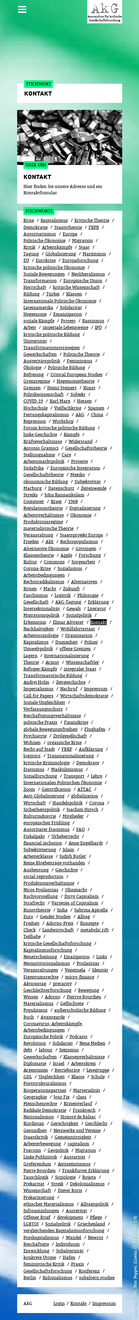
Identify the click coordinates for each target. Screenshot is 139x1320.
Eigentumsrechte (40, 977)
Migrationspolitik (41, 615)
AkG (80, 415)
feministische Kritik (43, 1264)
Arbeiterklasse (38, 856)
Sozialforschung (40, 776)
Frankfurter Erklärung (85, 1170)
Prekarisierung (38, 1197)
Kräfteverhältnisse (42, 441)
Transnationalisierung (70, 756)
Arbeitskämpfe (57, 247)
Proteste (79, 461)
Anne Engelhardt (86, 843)
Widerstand (80, 441)
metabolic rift (95, 930)
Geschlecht (96, 1123)
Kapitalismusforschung (47, 950)
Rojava (89, 1177)
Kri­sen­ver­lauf (78, 1104)
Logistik (63, 595)
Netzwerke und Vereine (77, 1130)
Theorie (31, 662)
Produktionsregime (43, 522)
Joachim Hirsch (82, 809)
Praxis (77, 1264)
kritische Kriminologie (46, 763)
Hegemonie (35, 314)
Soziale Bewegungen (44, 274)
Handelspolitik (68, 803)
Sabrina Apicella (91, 910)
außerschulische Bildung (80, 1010)
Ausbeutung (36, 870)
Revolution (34, 1043)
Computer (33, 501)
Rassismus (93, 321)
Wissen (30, 997)
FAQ (80, 829)
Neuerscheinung (40, 957)
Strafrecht (34, 903)
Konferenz (89, 1271)
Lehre (96, 776)
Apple (66, 555)
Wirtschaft (34, 803)
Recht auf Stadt (39, 749)
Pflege (96, 1217)
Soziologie (65, 1177)
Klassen (74, 294)
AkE (50, 542)
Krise (28, 220)
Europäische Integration (75, 468)
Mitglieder (73, 816)
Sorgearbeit (83, 562)
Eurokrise (46, 260)
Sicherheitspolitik (41, 809)
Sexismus (69, 1050)
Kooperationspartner (45, 1090)
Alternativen (84, 582)
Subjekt (77, 394)
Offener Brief (36, 1217)
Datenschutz (61, 488)
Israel (58, 1063)
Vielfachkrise (67, 408)
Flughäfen (94, 729)
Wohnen (32, 742)
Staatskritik (35, 1137)
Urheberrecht (65, 836)
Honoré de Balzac (78, 1117)
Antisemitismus (74, 1164)
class (81, 1097)
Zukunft (71, 589)
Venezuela (75, 970)
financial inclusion (42, 843)
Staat (84, 247)
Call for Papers (38, 696)
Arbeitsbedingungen (44, 575)
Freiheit (31, 923)
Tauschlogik (35, 1177)
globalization (84, 796)
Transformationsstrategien (51, 348)
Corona (96, 803)
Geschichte (66, 870)
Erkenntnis (34, 622)
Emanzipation (67, 314)
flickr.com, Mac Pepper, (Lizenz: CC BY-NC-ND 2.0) (135, 1262)
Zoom (29, 789)
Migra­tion (85, 1150)
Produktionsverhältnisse (48, 883)
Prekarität (33, 1184)
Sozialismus (69, 568)
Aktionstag (34, 984)
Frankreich (84, 1110)
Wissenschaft (37, 1190)
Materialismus (38, 1003)
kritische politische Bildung (51, 334)
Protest (68, 321)
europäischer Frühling (46, 823)
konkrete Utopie (39, 1257)
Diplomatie (34, 1063)
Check (29, 930)
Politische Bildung (66, 367)
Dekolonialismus (87, 1184)
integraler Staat (80, 669)
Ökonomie (80, 515)
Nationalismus (38, 1117)
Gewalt (74, 609)
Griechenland (91, 1224)
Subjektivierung (39, 850)
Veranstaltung (38, 535)
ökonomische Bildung (45, 482)
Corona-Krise (37, 568)
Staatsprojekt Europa (81, 535)
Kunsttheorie (36, 910)
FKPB (94, 227)
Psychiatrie (35, 736)
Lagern (30, 656)
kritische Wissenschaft (76, 287)
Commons (54, 562)
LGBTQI (31, 1224)
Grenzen (32, 388)
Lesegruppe (97, 1070)
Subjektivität (88, 482)
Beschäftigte (36, 1244)
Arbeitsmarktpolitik (43, 461)
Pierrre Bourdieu (84, 997)
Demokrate (87, 763)
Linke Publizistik (40, 1157)
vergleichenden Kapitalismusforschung (63, 1230)
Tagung (31, 254)
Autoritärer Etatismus (46, 829)
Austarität (74, 1157)
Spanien (96, 408)
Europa (70, 234)
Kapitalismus (54, 220)
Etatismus (33, 769)
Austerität (76, 1211)
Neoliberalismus (88, 274)
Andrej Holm (36, 682)
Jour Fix (62, 1097)
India (62, 910)
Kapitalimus (36, 642)
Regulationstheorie (43, 508)
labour (46, 1050)
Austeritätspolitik (41, 361)
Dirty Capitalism (81, 896)
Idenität (100, 970)
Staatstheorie (68, 227)
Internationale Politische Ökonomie (59, 301)
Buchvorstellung (40, 896)
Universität (35, 341)
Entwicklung (36, 1251)
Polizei (91, 642)
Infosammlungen (41, 1211)
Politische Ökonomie (44, 240)
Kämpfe (71, 434)
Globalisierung (61, 254)
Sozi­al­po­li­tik (79, 615)
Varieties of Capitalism (74, 903)
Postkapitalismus (41, 1237)
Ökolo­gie (32, 367)
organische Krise (64, 742)
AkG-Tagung (68, 602)
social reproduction (43, 876)
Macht (49, 589)
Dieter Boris (70, 1190)
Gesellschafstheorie (43, 475)
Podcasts (79, 1037)
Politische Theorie (81, 354)
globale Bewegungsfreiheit (50, 729)
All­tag (83, 917)
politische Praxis (40, 722)
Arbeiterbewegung (42, 1144)
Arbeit (29, 327)
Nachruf (68, 689)
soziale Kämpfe (38, 321)
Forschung (90, 555)
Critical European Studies (76, 374)
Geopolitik (58, 1150)
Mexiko (77, 475)
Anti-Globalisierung (43, 796)
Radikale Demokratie (44, 1110)
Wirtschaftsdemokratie (84, 696)
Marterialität (86, 1090)
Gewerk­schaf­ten (40, 1057)
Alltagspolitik (95, 1204)
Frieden (31, 542)
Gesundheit (35, 1130)
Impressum (95, 689)
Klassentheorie (38, 555)
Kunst (89, 388)
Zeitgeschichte (70, 682)
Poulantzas (88, 963)
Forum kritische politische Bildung (59, 428)
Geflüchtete (72, 1003)
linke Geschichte (40, 434)
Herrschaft (34, 287)
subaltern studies (97, 1278)
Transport (74, 776)
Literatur (97, 609)
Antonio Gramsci (40, 448)
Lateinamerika (38, 307)
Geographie (35, 1097)
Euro (28, 917)
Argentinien (35, 1070)
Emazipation (77, 957)
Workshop (63, 421)
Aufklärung (91, 749)
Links (101, 957)
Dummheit (66, 642)
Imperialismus (38, 689)
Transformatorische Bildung (52, 675)
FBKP (67, 749)
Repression (34, 421)
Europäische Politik (43, 1037)
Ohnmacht (76, 890)
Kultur (30, 562)
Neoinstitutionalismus (46, 963)
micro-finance (79, 977)
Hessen (84, 401)
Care (66, 455)
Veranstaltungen (40, 970)
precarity (62, 984)
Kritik (29, 247)
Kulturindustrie (39, 816)
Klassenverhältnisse (84, 1057)
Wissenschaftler (82, 662)
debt (27, 1050)
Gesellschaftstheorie (86, 448)
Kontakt (98, 622)
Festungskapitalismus (46, 415)
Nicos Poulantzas (40, 890)
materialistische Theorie (48, 528)
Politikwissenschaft (43, 394)
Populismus (35, 1010)
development (70, 1217)
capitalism (78, 1144)
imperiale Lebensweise (65, 327)
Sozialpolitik (58, 1224)
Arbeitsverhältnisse (43, 515)
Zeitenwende (93, 488)
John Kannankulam (64, 495)
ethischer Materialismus (48, 1204)
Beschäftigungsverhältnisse (52, 716)
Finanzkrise (76, 722)
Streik (57, 1184)
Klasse (77, 1077)
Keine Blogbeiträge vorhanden (54, 863)
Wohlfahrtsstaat (78, 629)
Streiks (30, 495)
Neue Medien (92, 1043)
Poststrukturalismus (45, 1083)
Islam (68, 850)
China (97, 415)
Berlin (29, 1278)
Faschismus (35, 595)
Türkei (53, 294)
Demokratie (35, 227)
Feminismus (79, 361)
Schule (98, 1077)
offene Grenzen (75, 649)
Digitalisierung (84, 508)
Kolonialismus (57, 1278)
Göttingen (86, 549)
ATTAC (84, 789)
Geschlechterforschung (47, 990)
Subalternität (70, 1251)
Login (59, 1303)
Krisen (30, 589)
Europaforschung (80, 260)
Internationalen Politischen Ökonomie (62, 783)
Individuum (68, 1244)
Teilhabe (32, 936)
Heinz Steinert (62, 388)
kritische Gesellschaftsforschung (57, 943)
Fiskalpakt (34, 836)
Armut (52, 662)
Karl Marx (60, 401)
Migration (82, 240)
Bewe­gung (88, 990)
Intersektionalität (41, 609)
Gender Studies (55, 917)
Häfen (69, 1257)
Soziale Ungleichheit (44, 702)
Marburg (32, 488)
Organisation (78, 635)
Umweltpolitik (38, 649)
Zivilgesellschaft (70, 736)
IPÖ (98, 327)
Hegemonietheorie (76, 381)
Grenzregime (36, 381)
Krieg (56, 501)
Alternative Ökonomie (46, 549)
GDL (27, 1077)
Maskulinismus (67, 769)
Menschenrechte (40, 1104)
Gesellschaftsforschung (47, 1271)
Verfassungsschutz (43, 709)
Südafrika (33, 468)
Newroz (95, 1237)
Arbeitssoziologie (40, 635)
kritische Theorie (92, 220)
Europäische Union (82, 281)
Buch (28, 1017)
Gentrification (56, 789)
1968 (73, 501)
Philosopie (87, 595)
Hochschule (35, 408)
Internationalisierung (66, 656)
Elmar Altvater (68, 622)
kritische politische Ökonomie (54, 267)
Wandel (73, 1237)
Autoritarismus (39, 234)
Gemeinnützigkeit (73, 1137)
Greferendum (37, 1164)
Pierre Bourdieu (39, 1170)
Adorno (52, 997)
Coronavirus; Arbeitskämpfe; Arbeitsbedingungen (53, 1027)
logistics (32, 756)
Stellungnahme (39, 455)
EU (26, 260)
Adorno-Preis (60, 923)
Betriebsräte (67, 1070)
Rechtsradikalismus (43, 582)
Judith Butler (73, 856)
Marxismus (94, 254)
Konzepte (89, 923)
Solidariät (63, 1043)
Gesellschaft (36, 602)
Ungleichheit (52, 1077)
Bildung (31, 294)
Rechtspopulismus (79, 542)
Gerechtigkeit (64, 1123)
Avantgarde (53, 1017)
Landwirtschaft (58, 930)
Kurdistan (33, 1123)
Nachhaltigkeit (38, 629)
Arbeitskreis (83, 1063)
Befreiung (33, 374)
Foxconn (32, 1150)
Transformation (40, 281)
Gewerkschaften (40, 354)
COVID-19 (33, 401)
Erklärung (98, 602)
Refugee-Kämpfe (40, 669)
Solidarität (71, 307)
